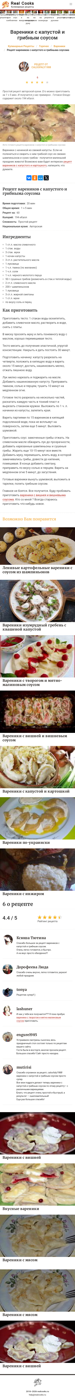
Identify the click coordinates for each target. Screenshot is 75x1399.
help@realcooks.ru (37, 1395)
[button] (71, 4)
